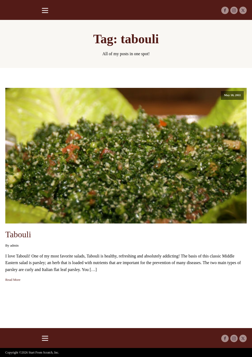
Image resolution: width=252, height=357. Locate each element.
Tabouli (18, 234)
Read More (12, 280)
